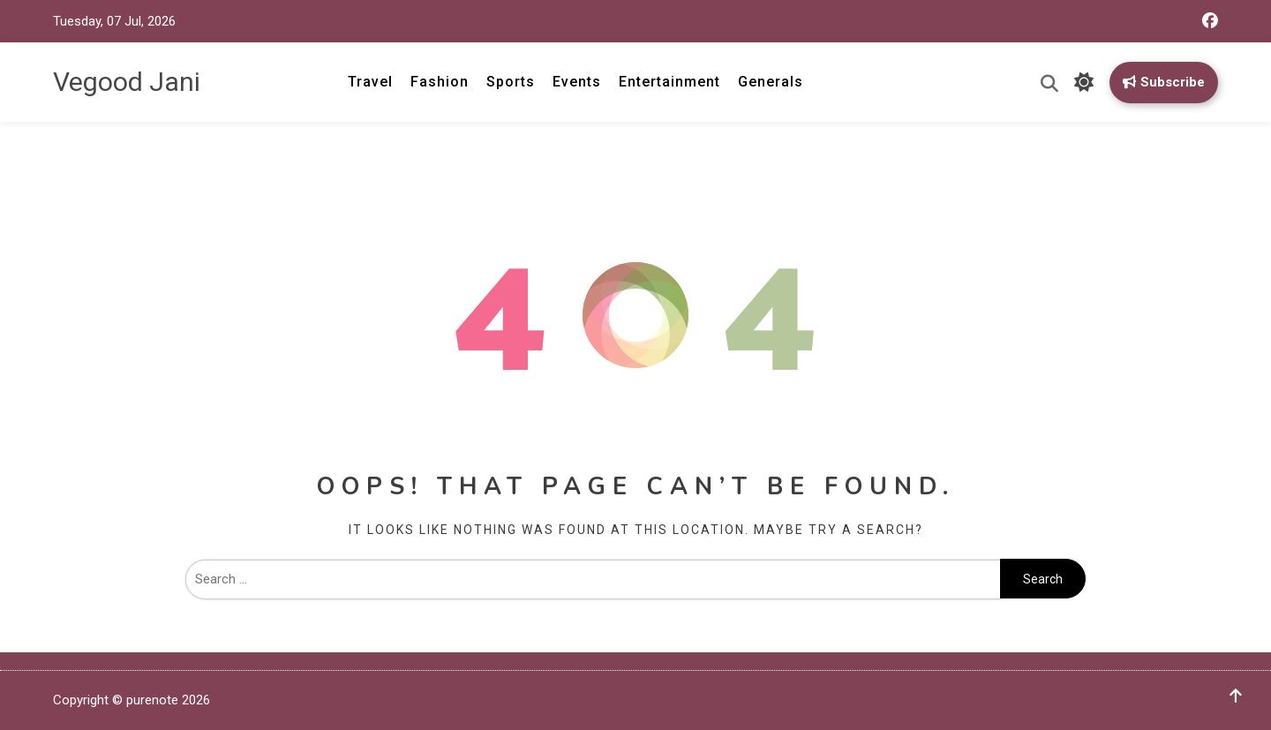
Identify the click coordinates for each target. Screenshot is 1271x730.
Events (577, 81)
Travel (370, 81)
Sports (510, 81)
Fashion (439, 81)
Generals (770, 81)
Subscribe (1164, 82)
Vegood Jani (126, 81)
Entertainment (669, 81)
